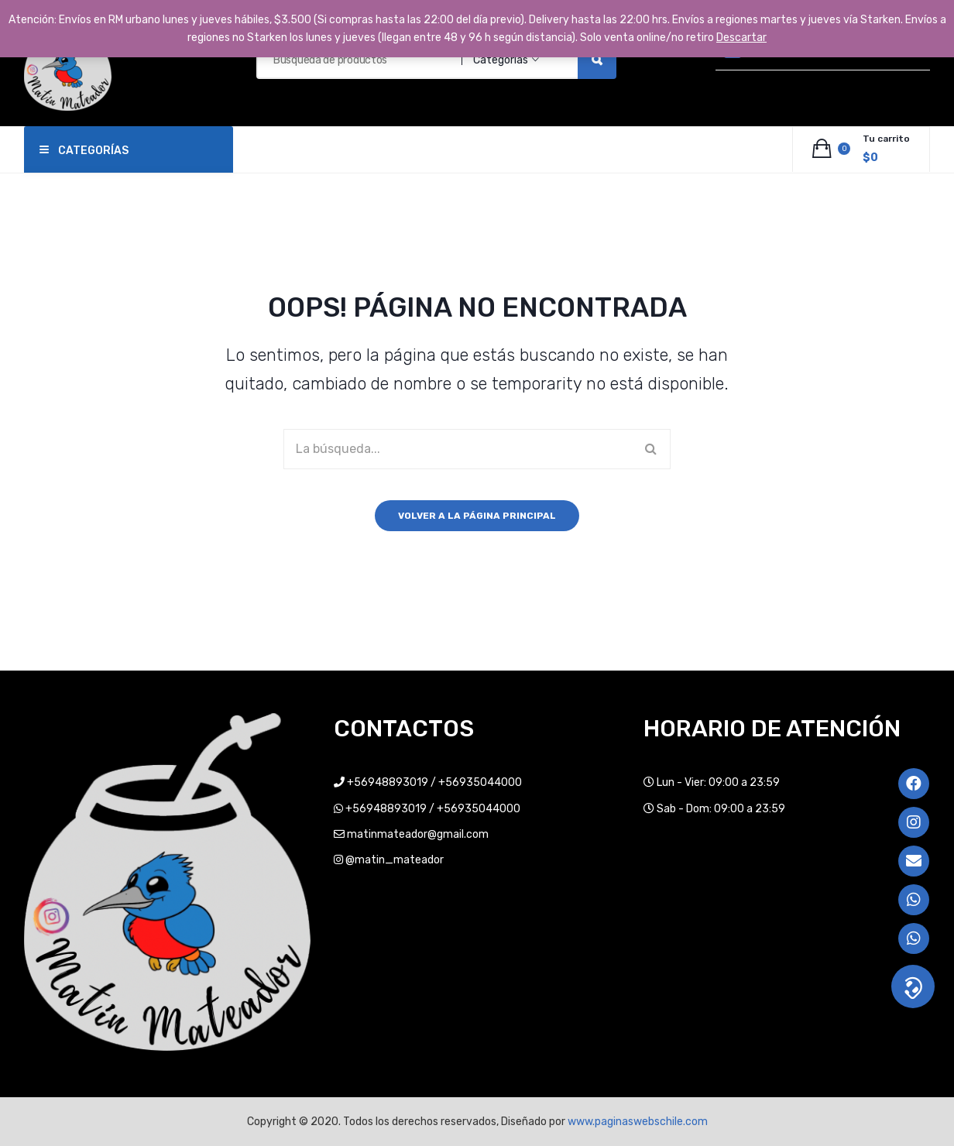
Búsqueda (597, 59)
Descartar (741, 37)
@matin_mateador (394, 859)
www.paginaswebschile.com (638, 1121)
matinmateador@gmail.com (418, 834)
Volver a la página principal (477, 515)
